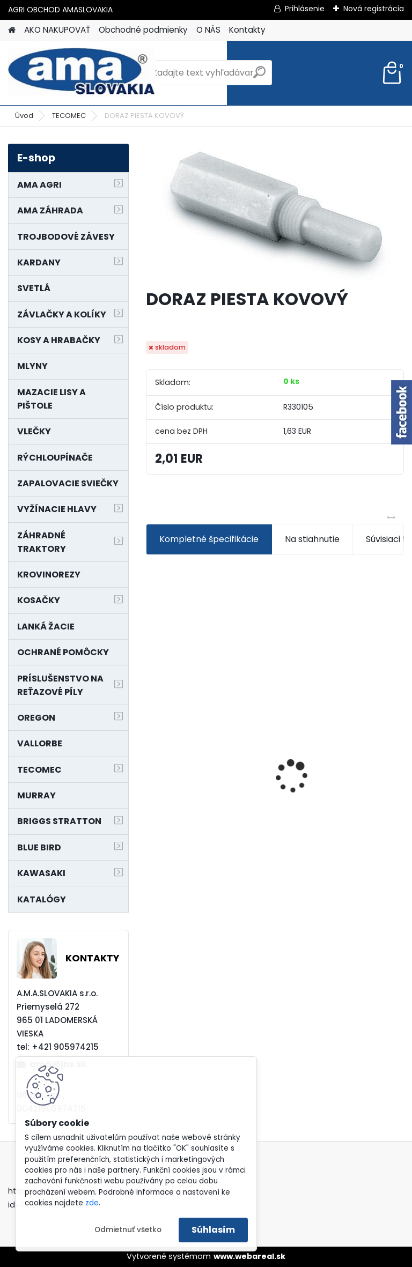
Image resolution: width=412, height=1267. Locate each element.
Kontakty (247, 29)
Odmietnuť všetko (127, 1230)
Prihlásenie (305, 8)
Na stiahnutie (312, 539)
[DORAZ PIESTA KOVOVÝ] (275, 212)
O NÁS (208, 29)
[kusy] (173, 865)
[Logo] (82, 73)
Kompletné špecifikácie (209, 539)
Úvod (24, 115)
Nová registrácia (373, 8)
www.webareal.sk (249, 1256)
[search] (259, 76)
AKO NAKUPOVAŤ (57, 29)
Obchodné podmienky (143, 29)
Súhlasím (213, 1230)
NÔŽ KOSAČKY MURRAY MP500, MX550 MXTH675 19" (336, 709)
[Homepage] (12, 30)
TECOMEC (69, 115)
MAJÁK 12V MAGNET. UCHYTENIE (195, 776)
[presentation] (152, 757)
